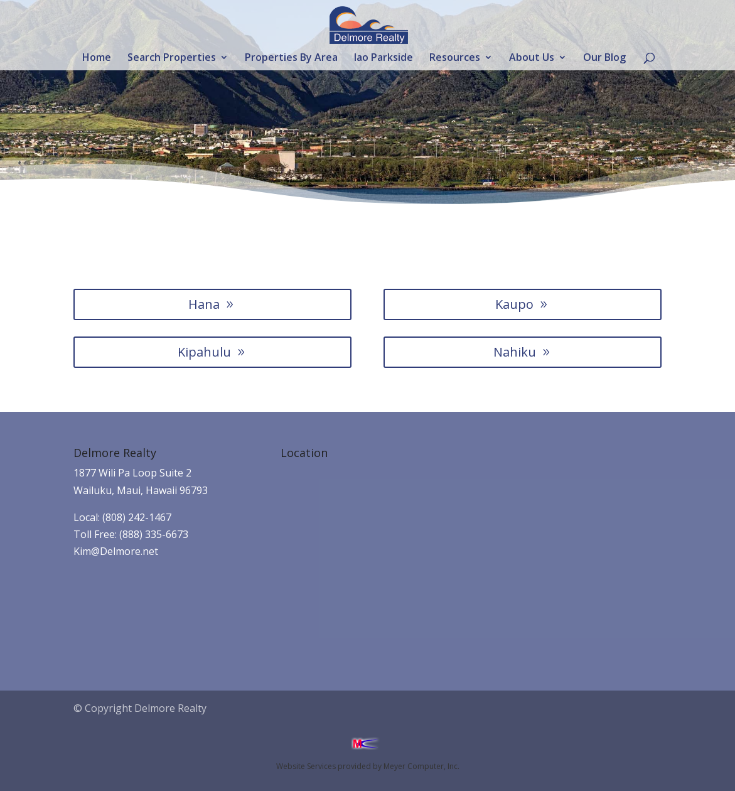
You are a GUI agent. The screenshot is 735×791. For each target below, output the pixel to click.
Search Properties (171, 58)
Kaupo (514, 304)
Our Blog (604, 58)
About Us (531, 58)
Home (96, 58)
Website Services (306, 766)
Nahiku (514, 351)
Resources (454, 58)
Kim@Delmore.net (115, 551)
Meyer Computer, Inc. (421, 766)
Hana (204, 304)
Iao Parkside (383, 58)
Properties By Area (291, 58)
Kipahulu (204, 351)
